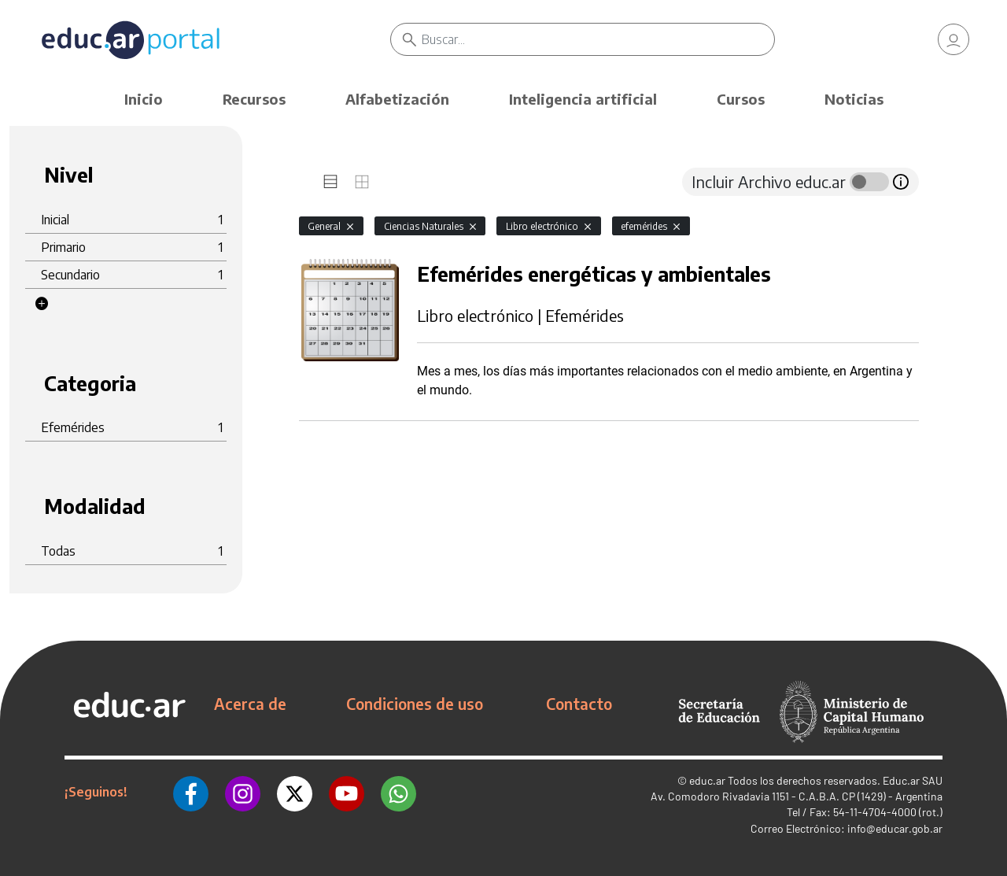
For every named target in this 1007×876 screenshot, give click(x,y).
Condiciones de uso (414, 703)
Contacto (579, 703)
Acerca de (250, 703)
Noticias (853, 99)
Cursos (741, 99)
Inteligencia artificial (583, 99)
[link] (953, 39)
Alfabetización (397, 99)
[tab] (330, 182)
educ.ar (707, 780)
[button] (41, 304)
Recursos (254, 99)
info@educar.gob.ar (894, 828)
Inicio (143, 99)
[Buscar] (598, 39)
